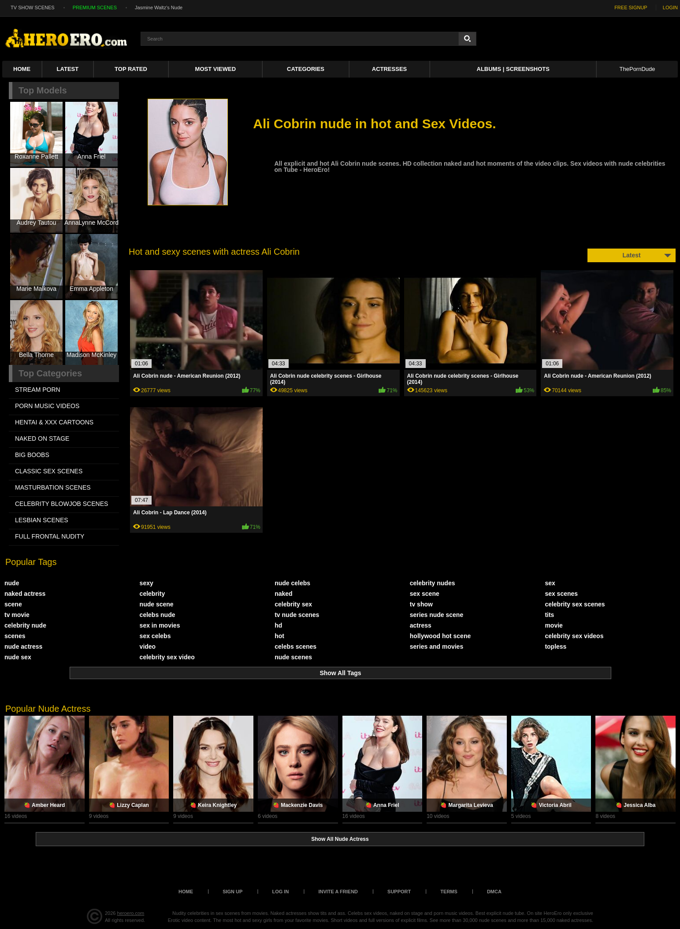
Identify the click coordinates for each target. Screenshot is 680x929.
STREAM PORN (37, 389)
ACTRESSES (389, 69)
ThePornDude (637, 69)
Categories (305, 69)
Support (399, 891)
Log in (280, 891)
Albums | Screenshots (513, 69)
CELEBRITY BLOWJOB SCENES (61, 503)
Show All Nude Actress (339, 839)
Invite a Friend (338, 891)
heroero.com (131, 913)
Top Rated (131, 69)
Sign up (232, 891)
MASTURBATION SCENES (53, 487)
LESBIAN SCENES (41, 520)
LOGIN (670, 7)
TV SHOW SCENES (33, 7)
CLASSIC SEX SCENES (48, 471)
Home (21, 69)
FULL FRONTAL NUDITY (49, 536)
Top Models (43, 90)
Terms (448, 891)
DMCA (494, 891)
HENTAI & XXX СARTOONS (54, 422)
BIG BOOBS (32, 454)
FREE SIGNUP (630, 7)
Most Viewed (215, 69)
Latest (68, 69)
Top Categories (50, 373)
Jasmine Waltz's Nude (158, 7)
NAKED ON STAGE (42, 438)
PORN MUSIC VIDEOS (47, 405)
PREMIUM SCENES (95, 7)
